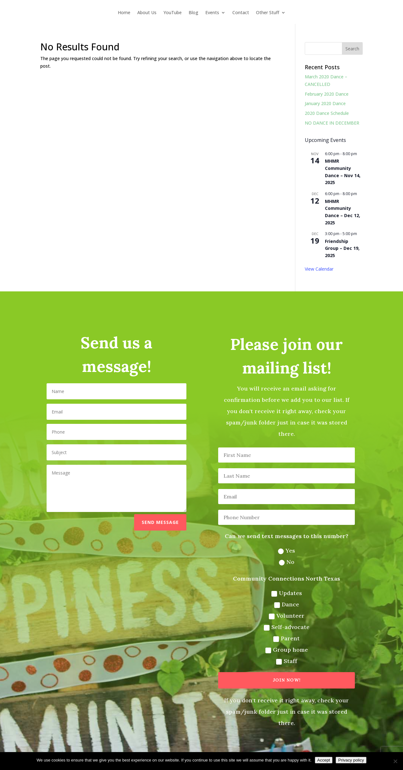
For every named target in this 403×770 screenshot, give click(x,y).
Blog (193, 12)
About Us (146, 12)
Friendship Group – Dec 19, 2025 (342, 248)
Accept (323, 760)
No (282, 560)
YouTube (172, 12)
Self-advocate (283, 623)
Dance (283, 601)
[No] (395, 761)
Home (124, 12)
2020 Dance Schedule (327, 113)
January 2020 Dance (325, 103)
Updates (283, 590)
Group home (283, 644)
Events (212, 12)
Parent (283, 634)
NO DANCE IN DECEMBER (332, 123)
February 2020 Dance (327, 94)
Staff (283, 655)
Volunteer (283, 612)
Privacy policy (351, 760)
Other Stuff (267, 12)
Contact (240, 12)
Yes (283, 549)
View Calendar (319, 269)
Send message (162, 522)
